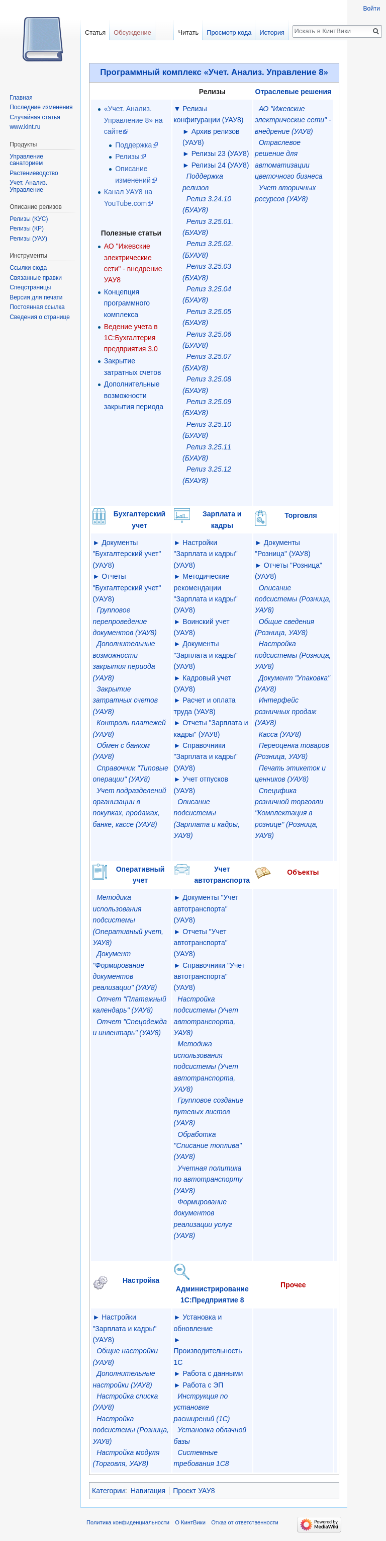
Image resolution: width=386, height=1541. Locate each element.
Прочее (293, 1285)
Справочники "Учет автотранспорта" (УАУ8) (209, 976)
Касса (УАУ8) (280, 734)
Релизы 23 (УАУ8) (220, 153)
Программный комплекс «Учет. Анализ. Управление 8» (214, 72)
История (271, 32)
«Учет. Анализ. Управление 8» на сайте (133, 120)
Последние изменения (41, 107)
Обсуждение (132, 32)
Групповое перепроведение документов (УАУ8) (124, 621)
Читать (188, 32)
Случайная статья (35, 117)
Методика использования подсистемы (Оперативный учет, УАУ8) (127, 920)
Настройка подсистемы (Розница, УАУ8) (293, 655)
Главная (21, 97)
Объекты (303, 872)
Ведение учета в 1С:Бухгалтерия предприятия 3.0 (131, 338)
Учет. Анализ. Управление (28, 186)
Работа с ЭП (202, 1385)
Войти (371, 8)
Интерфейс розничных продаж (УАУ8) (285, 711)
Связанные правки (36, 277)
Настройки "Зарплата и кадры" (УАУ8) (206, 553)
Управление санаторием (26, 160)
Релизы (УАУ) (28, 238)
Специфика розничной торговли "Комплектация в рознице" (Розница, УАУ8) (289, 813)
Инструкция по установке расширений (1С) (202, 1407)
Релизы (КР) (27, 228)
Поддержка (133, 145)
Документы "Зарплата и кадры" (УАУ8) (206, 655)
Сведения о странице (40, 317)
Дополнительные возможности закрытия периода (133, 395)
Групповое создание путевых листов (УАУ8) (209, 1111)
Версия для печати (36, 297)
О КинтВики (190, 1522)
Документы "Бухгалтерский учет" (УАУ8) (126, 553)
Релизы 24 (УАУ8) (220, 165)
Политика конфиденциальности (127, 1522)
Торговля (300, 515)
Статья (95, 32)
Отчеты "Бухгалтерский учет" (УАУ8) (126, 587)
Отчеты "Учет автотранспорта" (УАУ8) (201, 943)
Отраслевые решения (293, 92)
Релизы (127, 156)
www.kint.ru (25, 126)
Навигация (148, 1491)
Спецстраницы (30, 287)
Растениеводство (34, 173)
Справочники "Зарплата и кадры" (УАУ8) (206, 756)
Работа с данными (212, 1373)
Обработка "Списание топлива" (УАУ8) (208, 1145)
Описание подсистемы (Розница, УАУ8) (293, 599)
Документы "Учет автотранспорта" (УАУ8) (206, 908)
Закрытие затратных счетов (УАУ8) (125, 700)
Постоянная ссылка (37, 307)
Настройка (141, 1280)
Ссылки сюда (28, 267)
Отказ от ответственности (244, 1522)
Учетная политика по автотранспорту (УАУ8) (208, 1179)
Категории (108, 1491)
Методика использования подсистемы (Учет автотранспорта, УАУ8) (206, 1066)
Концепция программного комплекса (127, 303)
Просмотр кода (229, 32)
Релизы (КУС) (29, 218)
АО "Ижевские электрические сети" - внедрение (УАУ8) (293, 120)
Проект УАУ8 (194, 1491)
